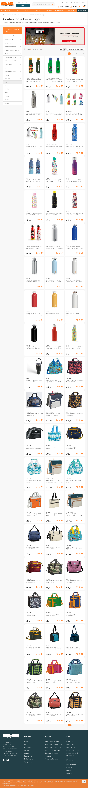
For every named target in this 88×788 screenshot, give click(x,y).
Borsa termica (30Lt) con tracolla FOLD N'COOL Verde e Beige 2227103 (74, 514)
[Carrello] (84, 6)
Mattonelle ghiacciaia (13, 61)
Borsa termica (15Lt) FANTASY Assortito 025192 (74, 715)
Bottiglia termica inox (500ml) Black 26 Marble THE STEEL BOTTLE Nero (54, 214)
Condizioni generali (52, 741)
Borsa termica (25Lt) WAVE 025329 (53, 447)
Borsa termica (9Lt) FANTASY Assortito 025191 (34, 681)
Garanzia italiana (51, 759)
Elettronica (5, 10)
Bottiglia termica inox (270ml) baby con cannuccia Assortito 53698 (74, 113)
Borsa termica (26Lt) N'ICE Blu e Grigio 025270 (34, 414)
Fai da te (27, 10)
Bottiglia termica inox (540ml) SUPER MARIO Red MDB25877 (54, 147)
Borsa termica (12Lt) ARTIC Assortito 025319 (33, 514)
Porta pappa (13, 68)
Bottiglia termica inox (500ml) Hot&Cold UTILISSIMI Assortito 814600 (34, 147)
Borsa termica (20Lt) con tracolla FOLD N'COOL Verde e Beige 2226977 (54, 481)
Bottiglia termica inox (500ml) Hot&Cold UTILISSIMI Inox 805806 (34, 113)
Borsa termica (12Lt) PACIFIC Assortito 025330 (54, 548)
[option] (54, 36)
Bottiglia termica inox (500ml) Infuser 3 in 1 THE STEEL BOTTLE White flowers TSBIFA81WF (34, 214)
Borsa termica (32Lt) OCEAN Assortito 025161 (74, 614)
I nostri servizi (65, 2)
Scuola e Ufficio (60, 10)
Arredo (38, 10)
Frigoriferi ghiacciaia (13, 47)
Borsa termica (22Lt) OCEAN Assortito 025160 (54, 681)
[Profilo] (74, 6)
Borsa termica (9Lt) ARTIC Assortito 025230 (33, 581)
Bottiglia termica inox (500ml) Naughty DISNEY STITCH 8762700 (34, 180)
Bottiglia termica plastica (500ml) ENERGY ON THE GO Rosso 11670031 (34, 314)
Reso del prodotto (51, 753)
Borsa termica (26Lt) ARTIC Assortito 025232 (33, 648)
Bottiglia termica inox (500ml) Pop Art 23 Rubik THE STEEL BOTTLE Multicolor (74, 80)
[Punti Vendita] (63, 6)
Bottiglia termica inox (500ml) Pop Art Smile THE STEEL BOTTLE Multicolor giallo (74, 347)
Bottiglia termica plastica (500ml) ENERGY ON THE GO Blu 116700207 (74, 247)
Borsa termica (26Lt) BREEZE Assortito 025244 (74, 581)
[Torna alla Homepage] (3, 15)
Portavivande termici (13, 72)
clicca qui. (33, 785)
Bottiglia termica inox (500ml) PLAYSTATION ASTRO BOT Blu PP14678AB (74, 147)
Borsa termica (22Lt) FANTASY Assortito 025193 (74, 414)
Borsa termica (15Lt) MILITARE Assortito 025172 (34, 715)
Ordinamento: (76, 49)
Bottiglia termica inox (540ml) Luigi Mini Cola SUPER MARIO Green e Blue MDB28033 (54, 80)
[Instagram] (8, 760)
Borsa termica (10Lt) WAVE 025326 (33, 481)
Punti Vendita (71, 744)
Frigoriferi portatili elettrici (13, 50)
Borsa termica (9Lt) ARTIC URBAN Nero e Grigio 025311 (33, 447)
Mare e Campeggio (22, 15)
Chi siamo (69, 741)
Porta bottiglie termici (13, 57)
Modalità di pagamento (53, 744)
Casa (16, 10)
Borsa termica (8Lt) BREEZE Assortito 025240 (33, 548)
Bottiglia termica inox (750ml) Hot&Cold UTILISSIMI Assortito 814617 (54, 113)
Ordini (68, 771)
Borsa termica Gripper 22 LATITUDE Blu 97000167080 (73, 648)
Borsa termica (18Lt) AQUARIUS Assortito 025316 (53, 381)
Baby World (71, 10)
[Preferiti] (80, 6)
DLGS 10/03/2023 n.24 (74, 750)
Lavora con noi (71, 747)
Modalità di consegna (53, 747)
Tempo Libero (82, 10)
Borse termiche (13, 39)
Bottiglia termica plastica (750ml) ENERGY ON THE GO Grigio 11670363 (34, 280)
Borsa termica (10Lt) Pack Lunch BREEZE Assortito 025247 (73, 681)
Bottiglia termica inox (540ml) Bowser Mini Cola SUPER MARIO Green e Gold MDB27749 (34, 80)
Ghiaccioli (13, 54)
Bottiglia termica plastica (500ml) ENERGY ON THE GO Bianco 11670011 (74, 314)
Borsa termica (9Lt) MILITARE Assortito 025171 (54, 581)
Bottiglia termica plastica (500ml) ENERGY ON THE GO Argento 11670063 (54, 247)
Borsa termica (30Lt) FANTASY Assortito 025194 (74, 381)
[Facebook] (4, 760)
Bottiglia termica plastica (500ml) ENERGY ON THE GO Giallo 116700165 (54, 314)
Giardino (49, 10)
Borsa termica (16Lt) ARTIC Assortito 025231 (73, 447)
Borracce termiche (13, 36)
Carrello (69, 768)
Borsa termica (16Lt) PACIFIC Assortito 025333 (54, 514)
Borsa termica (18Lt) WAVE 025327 (73, 481)
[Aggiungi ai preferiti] (39, 86)
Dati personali (71, 765)
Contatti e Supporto (79, 2)
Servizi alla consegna (53, 750)
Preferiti (69, 773)
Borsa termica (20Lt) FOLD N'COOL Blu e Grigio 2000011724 (53, 414)
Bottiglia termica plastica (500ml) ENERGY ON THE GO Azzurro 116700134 (54, 280)
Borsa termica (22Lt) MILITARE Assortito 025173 (34, 614)
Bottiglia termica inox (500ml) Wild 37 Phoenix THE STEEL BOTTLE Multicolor (54, 180)
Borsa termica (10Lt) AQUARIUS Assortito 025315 (74, 548)
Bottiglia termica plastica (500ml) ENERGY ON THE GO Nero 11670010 (34, 347)
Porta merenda (13, 64)
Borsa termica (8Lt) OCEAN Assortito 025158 (53, 614)
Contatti (48, 756)
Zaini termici (13, 79)
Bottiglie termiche (13, 43)
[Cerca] (53, 4)
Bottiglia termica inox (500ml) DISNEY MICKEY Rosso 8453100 (34, 247)
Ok (84, 781)
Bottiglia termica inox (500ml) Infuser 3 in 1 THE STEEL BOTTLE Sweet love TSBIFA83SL (74, 214)
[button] (41, 86)
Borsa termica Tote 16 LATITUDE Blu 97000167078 (53, 648)
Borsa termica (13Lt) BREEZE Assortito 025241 (54, 715)
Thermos (13, 75)
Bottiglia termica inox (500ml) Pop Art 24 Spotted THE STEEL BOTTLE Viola (74, 180)
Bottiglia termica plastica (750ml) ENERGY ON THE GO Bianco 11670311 (74, 280)
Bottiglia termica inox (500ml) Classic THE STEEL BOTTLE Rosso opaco (54, 347)
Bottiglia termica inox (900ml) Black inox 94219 (34, 381)
